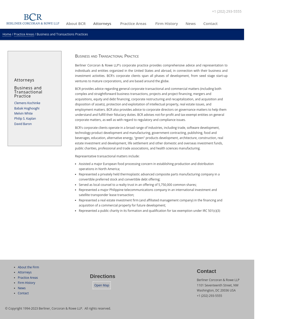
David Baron (23, 124)
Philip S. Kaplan (25, 118)
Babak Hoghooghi (26, 108)
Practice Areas (24, 34)
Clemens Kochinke (27, 103)
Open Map (101, 285)
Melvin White (23, 113)
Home (7, 34)
